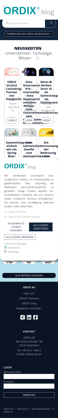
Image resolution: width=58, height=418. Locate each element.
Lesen (11, 120)
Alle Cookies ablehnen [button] (20, 237)
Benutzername (12, 372)
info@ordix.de (33, 354)
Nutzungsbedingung (40, 408)
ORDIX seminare (29, 298)
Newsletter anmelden (29, 308)
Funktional (14, 247)
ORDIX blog (29, 303)
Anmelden (29, 395)
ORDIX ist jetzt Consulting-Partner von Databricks (14, 90)
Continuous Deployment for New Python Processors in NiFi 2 (29, 264)
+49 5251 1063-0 (31, 350)
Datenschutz (22, 408)
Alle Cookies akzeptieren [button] (40, 227)
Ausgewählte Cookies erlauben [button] (16, 227)
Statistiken (14, 251)
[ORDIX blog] (29, 9)
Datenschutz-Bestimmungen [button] (24, 216)
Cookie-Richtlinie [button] (17, 211)
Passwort (9, 381)
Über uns (29, 293)
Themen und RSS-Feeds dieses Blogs (28, 33)
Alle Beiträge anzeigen (29, 275)
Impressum (9, 408)
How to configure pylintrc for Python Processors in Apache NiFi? (9, 264)
